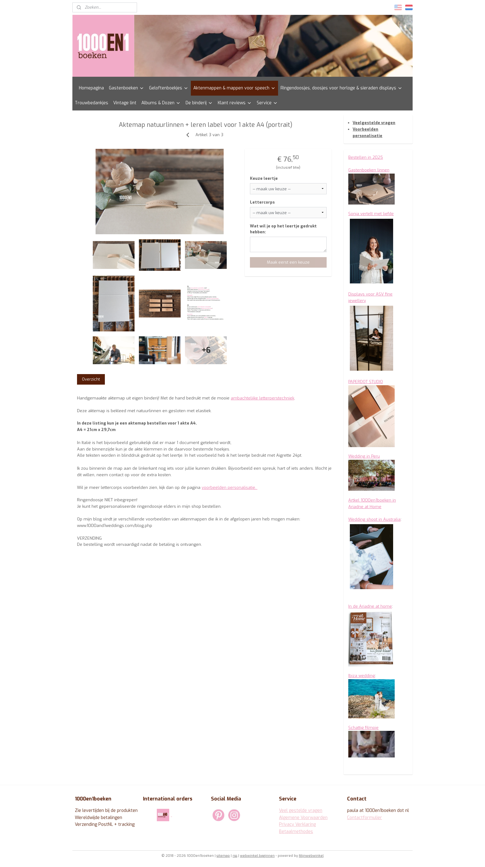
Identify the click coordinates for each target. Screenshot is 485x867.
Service (267, 103)
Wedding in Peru (364, 456)
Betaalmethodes (296, 832)
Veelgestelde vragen (374, 122)
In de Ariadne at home (370, 606)
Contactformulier (364, 818)
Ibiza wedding (361, 675)
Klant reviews (235, 103)
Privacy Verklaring (297, 824)
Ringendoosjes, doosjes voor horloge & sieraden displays (341, 88)
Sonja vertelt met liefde (371, 213)
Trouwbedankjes (91, 103)
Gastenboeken (126, 88)
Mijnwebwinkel (311, 855)
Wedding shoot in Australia (374, 519)
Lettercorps (262, 202)
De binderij (199, 103)
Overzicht (91, 379)
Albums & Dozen (161, 103)
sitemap (223, 855)
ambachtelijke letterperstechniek (262, 398)
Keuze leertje (263, 178)
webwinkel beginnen (257, 855)
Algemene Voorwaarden (303, 818)
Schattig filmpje (363, 727)
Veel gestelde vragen (300, 810)
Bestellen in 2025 (365, 157)
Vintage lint (124, 103)
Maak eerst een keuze (288, 262)
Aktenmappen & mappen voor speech (234, 88)
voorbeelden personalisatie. (229, 487)
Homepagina (91, 88)
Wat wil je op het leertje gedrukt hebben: (283, 229)
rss (235, 855)
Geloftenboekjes (168, 88)
